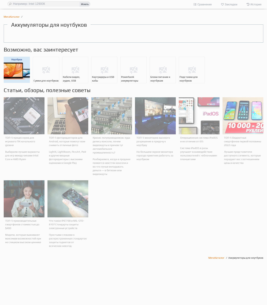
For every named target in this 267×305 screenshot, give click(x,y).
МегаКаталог (12, 16)
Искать (85, 4)
